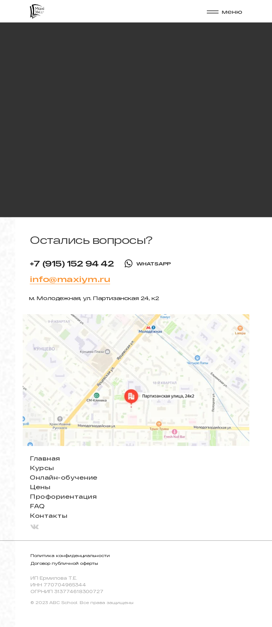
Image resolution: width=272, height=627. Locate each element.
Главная (45, 458)
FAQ (37, 506)
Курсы (42, 467)
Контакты (48, 515)
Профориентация (63, 496)
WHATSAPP (153, 263)
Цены (40, 487)
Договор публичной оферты (64, 563)
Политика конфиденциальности (70, 555)
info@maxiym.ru (70, 279)
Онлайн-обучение (64, 477)
